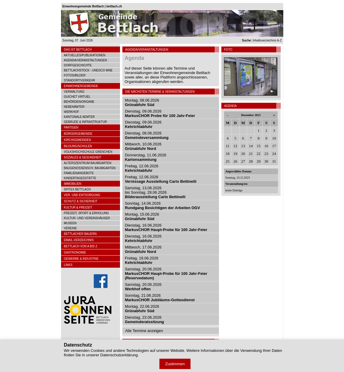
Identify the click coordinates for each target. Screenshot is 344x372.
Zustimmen (175, 364)
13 (243, 146)
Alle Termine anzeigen (144, 330)
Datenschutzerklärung (118, 355)
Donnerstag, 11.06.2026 (145, 157)
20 (243, 153)
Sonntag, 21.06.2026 (160, 297)
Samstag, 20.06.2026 (166, 273)
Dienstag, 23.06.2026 (144, 319)
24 (274, 153)
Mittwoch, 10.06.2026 (143, 146)
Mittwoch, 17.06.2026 (143, 249)
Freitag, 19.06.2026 (141, 260)
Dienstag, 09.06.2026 (160, 113)
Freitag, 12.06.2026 (141, 168)
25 (228, 161)
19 (235, 153)
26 (235, 161)
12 (235, 146)
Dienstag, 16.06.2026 (166, 227)
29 (258, 161)
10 (274, 138)
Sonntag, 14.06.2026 (162, 205)
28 (251, 161)
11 (228, 146)
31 (274, 161)
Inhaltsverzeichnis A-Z (262, 40)
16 (266, 146)
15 (258, 146)
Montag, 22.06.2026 (142, 308)
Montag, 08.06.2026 (142, 102)
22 (258, 153)
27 (243, 161)
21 (251, 153)
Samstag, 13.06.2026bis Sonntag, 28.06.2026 (155, 192)
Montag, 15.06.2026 (142, 216)
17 (274, 146)
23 (266, 153)
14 (251, 146)
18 (228, 153)
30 (266, 161)
